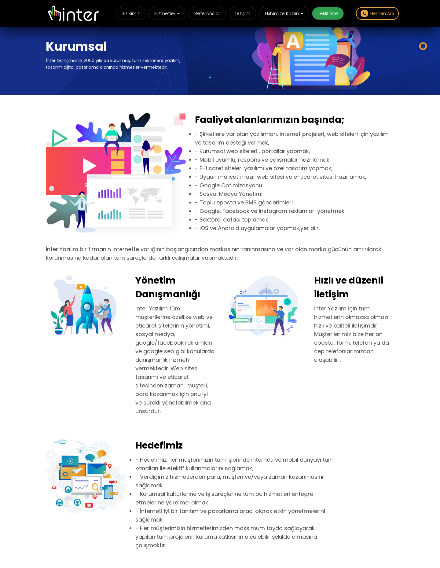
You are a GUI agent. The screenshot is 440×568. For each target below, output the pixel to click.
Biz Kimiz (131, 13)
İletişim (242, 13)
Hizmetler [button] (167, 13)
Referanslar (207, 13)
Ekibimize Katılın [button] (284, 13)
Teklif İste (328, 13)
